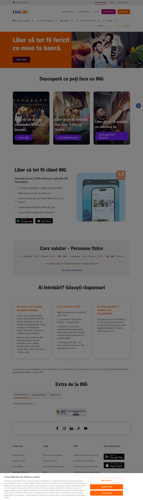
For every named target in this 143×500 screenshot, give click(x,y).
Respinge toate (106, 487)
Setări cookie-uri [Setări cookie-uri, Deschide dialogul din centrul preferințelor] (106, 480)
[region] (71, 486)
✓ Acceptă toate (106, 493)
